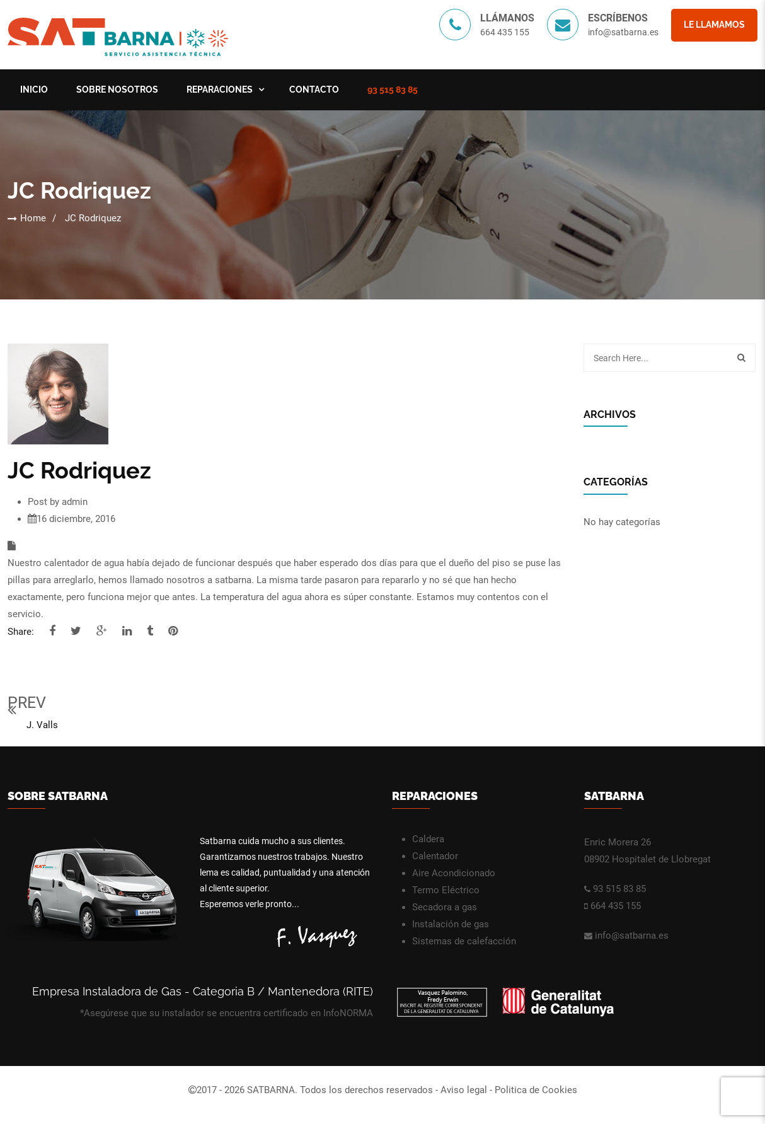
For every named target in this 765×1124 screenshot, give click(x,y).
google (101, 631)
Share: (21, 631)
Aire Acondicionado (453, 873)
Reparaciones (220, 89)
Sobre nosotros (117, 89)
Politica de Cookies (536, 1090)
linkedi (127, 631)
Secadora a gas (444, 907)
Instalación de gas (450, 924)
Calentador (435, 856)
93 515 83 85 (392, 89)
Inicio (34, 89)
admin (75, 501)
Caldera (428, 839)
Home (33, 218)
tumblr (150, 631)
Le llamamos (714, 25)
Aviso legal (463, 1090)
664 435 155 (615, 906)
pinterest (173, 631)
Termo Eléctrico (446, 890)
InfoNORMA (348, 1013)
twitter (76, 631)
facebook (52, 631)
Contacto (314, 89)
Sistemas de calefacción (464, 941)
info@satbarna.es (623, 32)
